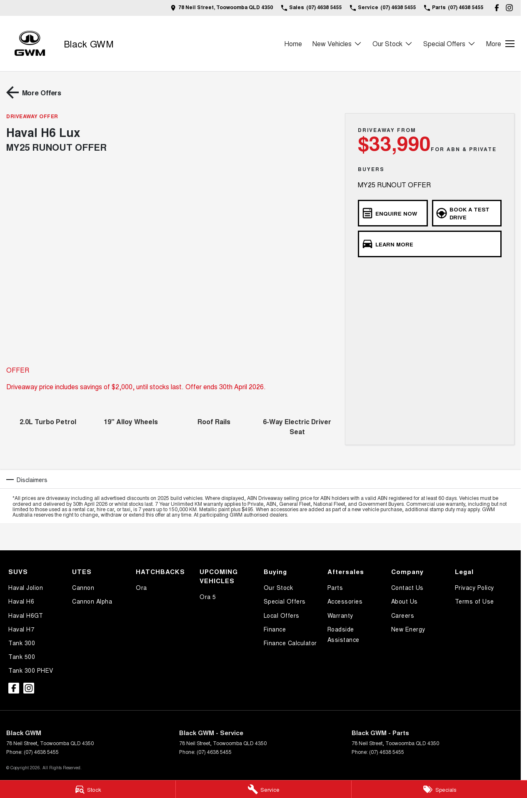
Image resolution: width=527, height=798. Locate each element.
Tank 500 (21, 656)
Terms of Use (474, 601)
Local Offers (282, 615)
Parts (335, 587)
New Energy (408, 629)
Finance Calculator (290, 643)
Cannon (83, 587)
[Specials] (439, 789)
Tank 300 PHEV (30, 670)
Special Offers (285, 601)
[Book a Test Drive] (467, 213)
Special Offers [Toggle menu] (449, 43)
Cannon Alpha (92, 601)
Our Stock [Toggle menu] (392, 43)
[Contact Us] (221, 7)
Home (293, 43)
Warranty (340, 615)
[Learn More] (430, 244)
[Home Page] (29, 43)
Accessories (345, 601)
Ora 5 (208, 596)
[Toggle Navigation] (500, 43)
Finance (275, 629)
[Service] (263, 789)
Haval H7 (21, 629)
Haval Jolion (25, 587)
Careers (403, 615)
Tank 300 (21, 643)
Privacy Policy (474, 587)
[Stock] (87, 789)
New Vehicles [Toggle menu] (337, 43)
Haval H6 (21, 601)
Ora (141, 587)
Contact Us (407, 587)
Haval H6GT (25, 615)
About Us (404, 601)
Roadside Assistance (343, 634)
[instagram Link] (509, 7)
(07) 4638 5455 (41, 751)
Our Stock (278, 587)
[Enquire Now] (392, 213)
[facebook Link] (497, 7)
